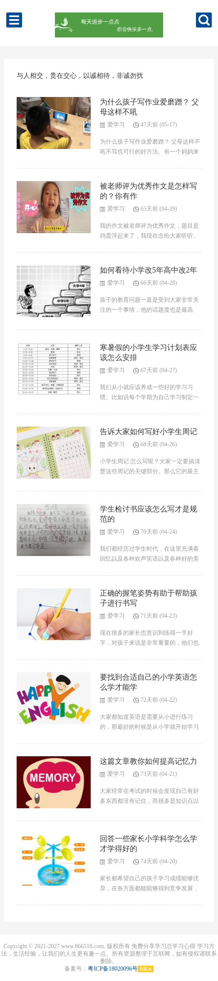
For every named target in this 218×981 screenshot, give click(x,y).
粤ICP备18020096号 (113, 969)
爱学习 (116, 125)
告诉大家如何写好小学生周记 (148, 431)
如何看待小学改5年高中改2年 (148, 270)
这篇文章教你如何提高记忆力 (148, 761)
